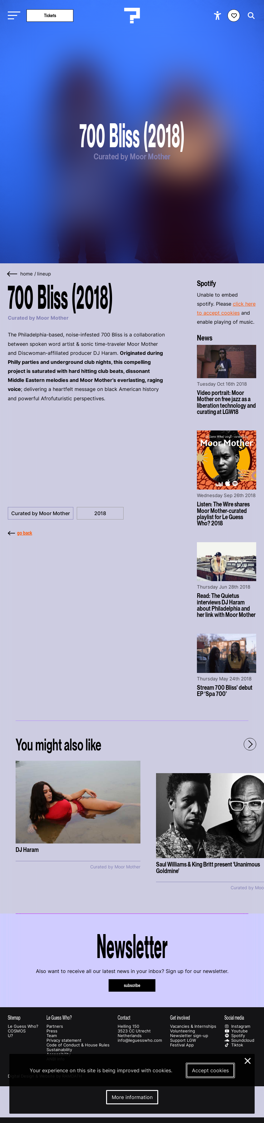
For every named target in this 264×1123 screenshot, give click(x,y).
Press (51, 1031)
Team (51, 1035)
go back (20, 533)
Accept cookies (210, 1070)
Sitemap (14, 1017)
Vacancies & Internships (193, 1026)
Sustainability (59, 1049)
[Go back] (12, 274)
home (26, 274)
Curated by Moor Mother (40, 513)
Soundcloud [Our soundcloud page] (239, 1040)
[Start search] (249, 15)
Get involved (180, 1017)
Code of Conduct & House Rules (78, 1045)
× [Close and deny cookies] (248, 1060)
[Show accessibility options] (218, 15)
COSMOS (17, 1031)
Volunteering (182, 1031)
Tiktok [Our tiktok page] (233, 1045)
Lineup (44, 274)
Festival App (182, 1045)
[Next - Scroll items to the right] (250, 744)
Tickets (50, 15)
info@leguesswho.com (140, 1040)
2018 (100, 513)
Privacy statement (63, 1040)
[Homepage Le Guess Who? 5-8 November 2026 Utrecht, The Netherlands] (132, 15)
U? (10, 1035)
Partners (54, 1026)
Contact (124, 1017)
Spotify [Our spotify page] (234, 1035)
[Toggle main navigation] (12, 16)
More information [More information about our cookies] (132, 1097)
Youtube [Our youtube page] (236, 1031)
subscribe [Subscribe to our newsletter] (132, 985)
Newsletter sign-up (189, 1035)
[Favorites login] (233, 15)
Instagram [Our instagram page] (237, 1026)
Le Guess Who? (23, 1026)
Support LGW (183, 1040)
